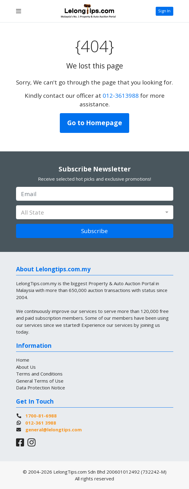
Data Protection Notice (40, 387)
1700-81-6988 (41, 416)
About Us (26, 367)
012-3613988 (121, 95)
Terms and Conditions (39, 374)
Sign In (164, 11)
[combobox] (94, 212)
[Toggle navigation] (18, 11)
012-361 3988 (40, 423)
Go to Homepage (94, 122)
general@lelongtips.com (53, 429)
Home (22, 360)
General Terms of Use (40, 381)
